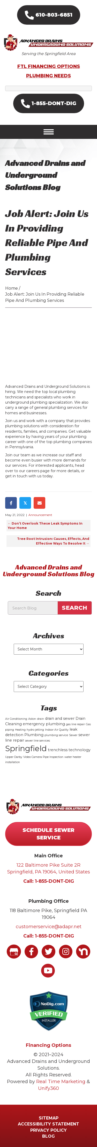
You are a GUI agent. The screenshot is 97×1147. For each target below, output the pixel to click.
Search (74, 607)
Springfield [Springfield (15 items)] (26, 748)
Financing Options (48, 1045)
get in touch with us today (29, 476)
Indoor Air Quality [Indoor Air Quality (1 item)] (57, 729)
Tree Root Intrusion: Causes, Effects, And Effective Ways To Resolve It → (53, 541)
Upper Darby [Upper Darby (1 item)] (13, 757)
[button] (48, 15)
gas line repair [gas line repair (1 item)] (75, 724)
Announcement (40, 515)
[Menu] (48, 131)
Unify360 (48, 1088)
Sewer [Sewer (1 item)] (73, 735)
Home (11, 288)
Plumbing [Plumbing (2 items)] (33, 734)
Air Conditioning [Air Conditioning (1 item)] (16, 719)
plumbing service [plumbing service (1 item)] (56, 735)
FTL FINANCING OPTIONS (48, 66)
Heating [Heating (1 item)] (20, 729)
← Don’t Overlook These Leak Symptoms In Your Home (45, 525)
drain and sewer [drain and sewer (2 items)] (59, 718)
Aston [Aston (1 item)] (32, 719)
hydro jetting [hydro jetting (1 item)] (35, 729)
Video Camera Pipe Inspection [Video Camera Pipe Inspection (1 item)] (43, 757)
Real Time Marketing (60, 1081)
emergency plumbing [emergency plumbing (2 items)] (44, 724)
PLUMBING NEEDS (48, 76)
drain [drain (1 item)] (40, 719)
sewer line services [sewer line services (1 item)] (37, 740)
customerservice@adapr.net (48, 926)
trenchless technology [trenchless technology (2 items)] (69, 750)
